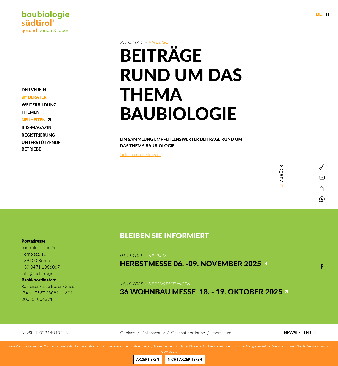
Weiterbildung (39, 104)
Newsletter (300, 332)
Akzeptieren (147, 359)
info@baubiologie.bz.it (42, 273)
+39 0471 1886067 (41, 266)
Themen (30, 112)
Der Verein (34, 89)
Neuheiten (33, 119)
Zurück (281, 176)
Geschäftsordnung (188, 332)
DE (319, 14)
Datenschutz (153, 332)
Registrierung (38, 134)
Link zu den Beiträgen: (140, 154)
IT (328, 14)
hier (170, 346)
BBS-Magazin (36, 127)
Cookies (127, 332)
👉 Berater (34, 97)
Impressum (221, 332)
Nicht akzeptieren (185, 359)
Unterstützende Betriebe (41, 145)
